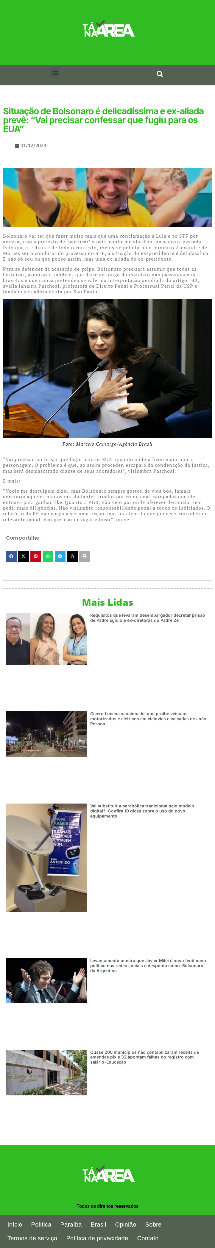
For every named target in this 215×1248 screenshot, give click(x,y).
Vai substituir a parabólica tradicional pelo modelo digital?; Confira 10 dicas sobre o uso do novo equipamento (142, 810)
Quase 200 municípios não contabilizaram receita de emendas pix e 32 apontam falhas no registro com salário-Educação (144, 1057)
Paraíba (71, 1224)
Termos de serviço (32, 1238)
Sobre (153, 1224)
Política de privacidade (97, 1238)
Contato (148, 1238)
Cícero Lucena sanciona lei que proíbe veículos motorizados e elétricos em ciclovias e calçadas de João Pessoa (148, 718)
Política (41, 1224)
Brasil (98, 1224)
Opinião (125, 1224)
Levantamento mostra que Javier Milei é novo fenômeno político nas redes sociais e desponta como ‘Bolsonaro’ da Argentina (148, 965)
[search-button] (160, 74)
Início (14, 1224)
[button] (55, 73)
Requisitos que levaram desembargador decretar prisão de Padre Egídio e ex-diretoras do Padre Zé (147, 618)
